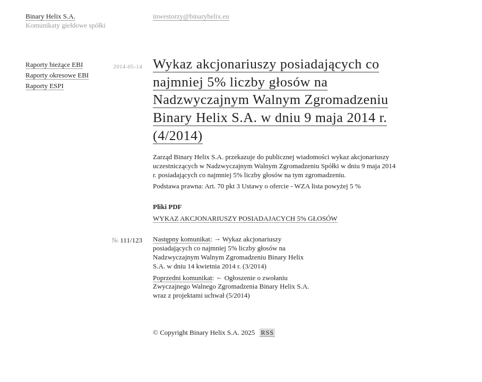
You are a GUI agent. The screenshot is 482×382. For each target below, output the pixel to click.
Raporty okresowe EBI (57, 75)
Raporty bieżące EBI (54, 64)
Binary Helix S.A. (50, 16)
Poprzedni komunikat (182, 278)
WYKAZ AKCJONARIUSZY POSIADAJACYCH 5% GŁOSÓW (245, 218)
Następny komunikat (181, 239)
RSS (267, 332)
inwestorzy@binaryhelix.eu (191, 16)
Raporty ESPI (44, 86)
